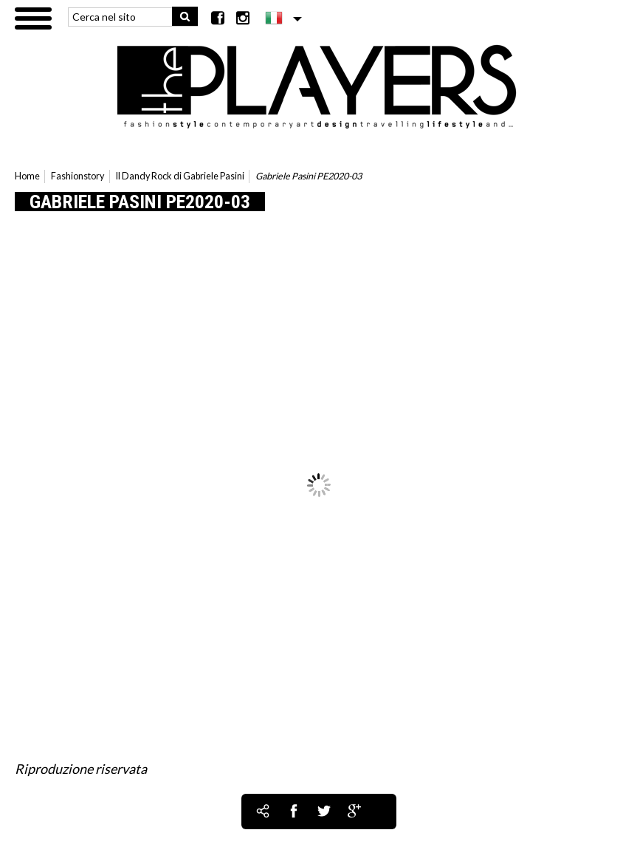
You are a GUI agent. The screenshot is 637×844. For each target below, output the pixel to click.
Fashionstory (77, 176)
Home (27, 176)
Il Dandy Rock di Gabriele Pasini (180, 176)
